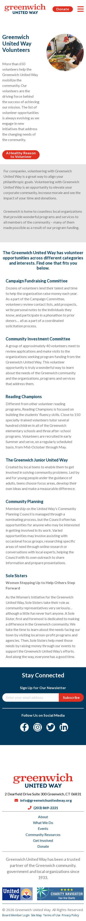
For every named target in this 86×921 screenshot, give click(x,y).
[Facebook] (24, 727)
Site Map (37, 915)
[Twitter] (50, 727)
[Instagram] (37, 727)
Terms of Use (52, 915)
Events (43, 828)
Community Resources (43, 834)
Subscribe (71, 697)
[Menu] (80, 9)
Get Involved (43, 840)
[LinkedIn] (64, 727)
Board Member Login (16, 915)
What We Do (43, 822)
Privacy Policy (70, 915)
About (43, 817)
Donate (62, 9)
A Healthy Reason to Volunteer (21, 155)
